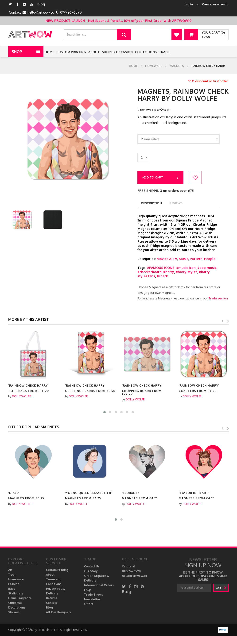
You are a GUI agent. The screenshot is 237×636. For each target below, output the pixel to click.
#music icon (186, 268)
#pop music (206, 268)
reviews (176, 203)
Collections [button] (146, 52)
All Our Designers (58, 612)
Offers (88, 604)
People (209, 259)
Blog (41, 4)
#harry (168, 272)
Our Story (91, 571)
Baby (11, 588)
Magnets (177, 66)
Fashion (13, 584)
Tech (12, 574)
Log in (188, 4)
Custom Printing (71, 52)
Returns (51, 598)
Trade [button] (164, 52)
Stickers (13, 612)
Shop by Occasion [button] (117, 52)
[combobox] (178, 139)
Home (49, 52)
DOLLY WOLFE (21, 396)
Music (183, 259)
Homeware (153, 66)
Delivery (52, 593)
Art (10, 570)
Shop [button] (17, 51)
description (151, 203)
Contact (51, 603)
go (221, 588)
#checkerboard (149, 272)
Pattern (196, 259)
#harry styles (186, 272)
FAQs (87, 590)
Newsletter (92, 599)
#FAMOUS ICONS (161, 268)
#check (162, 276)
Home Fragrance (20, 598)
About (94, 52)
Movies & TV (167, 259)
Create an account (215, 4)
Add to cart (160, 177)
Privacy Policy (56, 588)
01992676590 (71, 12)
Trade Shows (93, 594)
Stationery (15, 593)
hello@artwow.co (40, 12)
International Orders (99, 585)
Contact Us (91, 566)
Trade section (218, 298)
